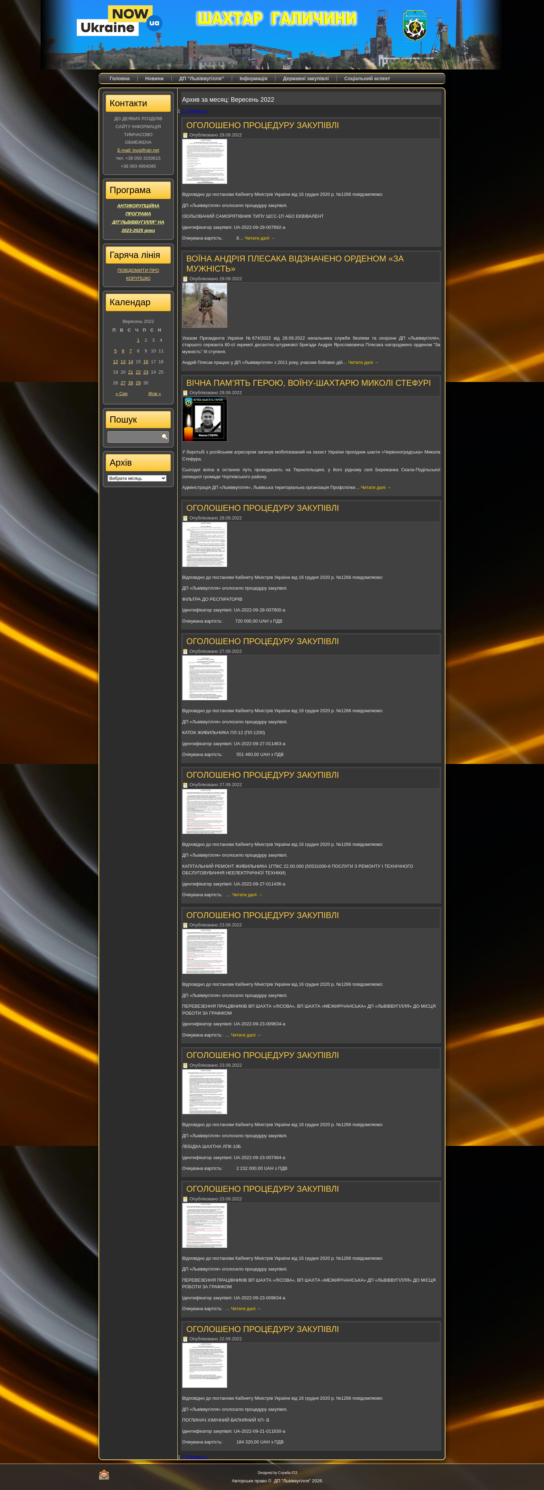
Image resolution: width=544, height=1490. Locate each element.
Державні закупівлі (306, 78)
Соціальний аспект (367, 78)
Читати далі (260, 238)
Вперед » (199, 111)
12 (115, 361)
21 (130, 372)
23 (145, 372)
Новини (154, 78)
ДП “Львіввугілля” (201, 78)
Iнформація (253, 78)
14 (130, 361)
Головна (120, 78)
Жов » (154, 393)
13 (123, 361)
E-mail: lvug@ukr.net (138, 150)
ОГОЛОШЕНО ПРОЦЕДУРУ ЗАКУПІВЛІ (262, 125)
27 (123, 382)
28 (130, 382)
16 (145, 361)
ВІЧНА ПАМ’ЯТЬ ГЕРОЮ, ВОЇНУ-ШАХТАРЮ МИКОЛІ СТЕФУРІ (308, 383)
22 (138, 372)
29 (138, 382)
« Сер (122, 393)
